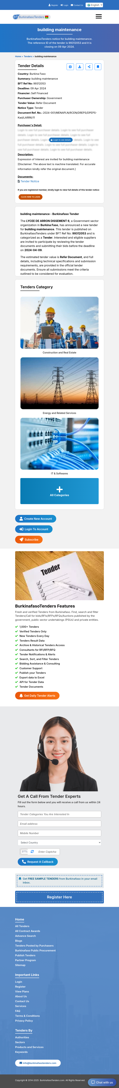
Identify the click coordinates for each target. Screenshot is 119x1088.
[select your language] (94, 5)
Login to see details (61, 140)
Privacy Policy (24, 1020)
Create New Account (35, 519)
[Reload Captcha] (32, 852)
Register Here (59, 897)
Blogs (18, 940)
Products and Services (29, 1047)
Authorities (22, 1037)
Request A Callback (37, 862)
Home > (19, 56)
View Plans (22, 991)
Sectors (20, 1042)
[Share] (89, 66)
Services (20, 1006)
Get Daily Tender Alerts (37, 696)
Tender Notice (30, 181)
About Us (21, 996)
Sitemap (20, 965)
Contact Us (77, 5)
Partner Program (25, 960)
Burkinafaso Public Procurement (35, 950)
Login (64, 5)
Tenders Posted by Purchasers (34, 945)
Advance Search (25, 936)
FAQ (17, 1011)
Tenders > (29, 56)
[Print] (70, 66)
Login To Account (33, 529)
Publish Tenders (25, 955)
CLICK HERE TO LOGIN (30, 197)
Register (53, 5)
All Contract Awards (27, 931)
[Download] (79, 66)
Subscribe (28, 539)
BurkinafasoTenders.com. (52, 1080)
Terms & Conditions (27, 1015)
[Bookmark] (98, 66)
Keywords (21, 1052)
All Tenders (22, 926)
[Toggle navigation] (99, 17)
